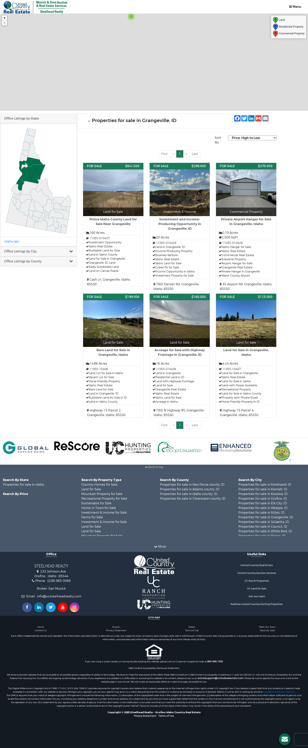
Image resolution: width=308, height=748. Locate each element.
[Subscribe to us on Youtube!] (63, 607)
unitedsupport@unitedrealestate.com (220, 678)
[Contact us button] (284, 739)
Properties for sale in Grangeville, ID (265, 517)
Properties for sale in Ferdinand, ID (264, 485)
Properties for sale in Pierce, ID (261, 536)
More (160, 547)
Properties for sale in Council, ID (262, 527)
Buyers (116, 626)
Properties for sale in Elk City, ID (262, 503)
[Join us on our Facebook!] (27, 607)
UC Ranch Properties (257, 580)
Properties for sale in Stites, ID (261, 513)
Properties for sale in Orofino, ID (262, 499)
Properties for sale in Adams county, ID (189, 489)
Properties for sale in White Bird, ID (265, 531)
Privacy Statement (116, 630)
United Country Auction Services (256, 573)
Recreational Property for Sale (104, 499)
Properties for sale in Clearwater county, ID (193, 499)
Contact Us (41, 630)
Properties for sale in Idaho (23, 485)
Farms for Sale (92, 517)
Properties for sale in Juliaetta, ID (263, 522)
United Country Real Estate (256, 565)
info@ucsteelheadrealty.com (59, 596)
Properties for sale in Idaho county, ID (188, 494)
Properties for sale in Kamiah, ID (262, 489)
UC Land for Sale (256, 588)
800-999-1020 (215, 661)
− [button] (5, 23)
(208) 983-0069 (59, 581)
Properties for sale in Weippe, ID (263, 508)
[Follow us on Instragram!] (74, 607)
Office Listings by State (21, 118)
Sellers (191, 626)
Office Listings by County (23, 261)
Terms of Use (192, 630)
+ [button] (5, 18)
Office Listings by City (20, 251)
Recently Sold (267, 630)
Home (40, 626)
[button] (38, 251)
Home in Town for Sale (98, 508)
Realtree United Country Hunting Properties (257, 604)
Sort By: (218, 140)
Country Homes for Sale (99, 485)
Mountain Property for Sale (101, 494)
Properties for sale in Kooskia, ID (263, 494)
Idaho (11, 241)
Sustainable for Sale (96, 503)
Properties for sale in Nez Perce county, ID (192, 485)
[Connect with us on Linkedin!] (39, 607)
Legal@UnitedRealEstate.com (279, 691)
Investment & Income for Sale (104, 513)
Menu (295, 7)
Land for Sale (91, 489)
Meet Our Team (267, 626)
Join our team (256, 596)
